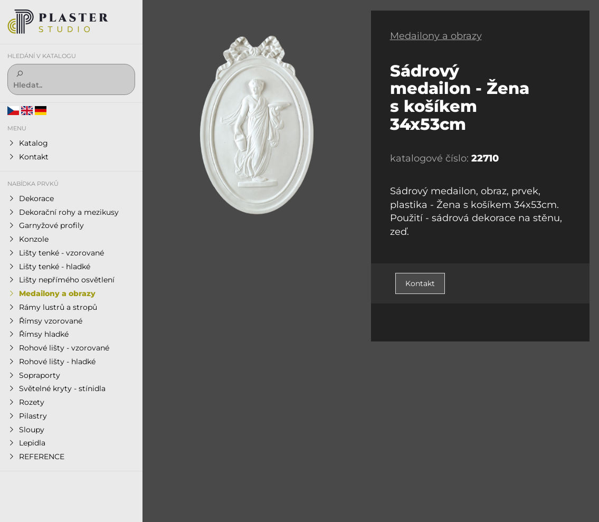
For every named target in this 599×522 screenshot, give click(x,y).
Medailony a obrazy (436, 36)
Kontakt (420, 283)
